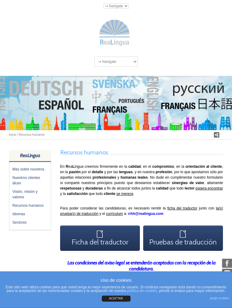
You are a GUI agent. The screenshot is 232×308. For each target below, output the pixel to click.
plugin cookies (219, 298)
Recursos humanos (28, 205)
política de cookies (142, 291)
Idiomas (18, 214)
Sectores (19, 222)
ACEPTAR (116, 298)
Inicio (12, 134)
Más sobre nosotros (28, 169)
